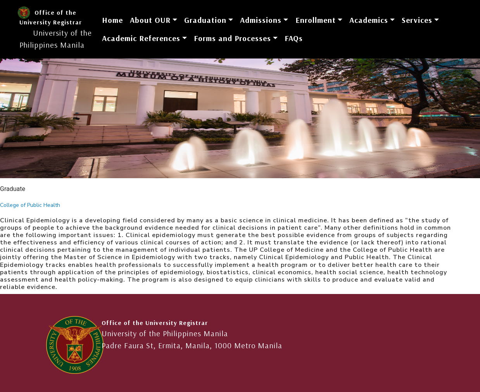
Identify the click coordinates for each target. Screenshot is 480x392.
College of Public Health (30, 205)
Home (112, 20)
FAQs (294, 38)
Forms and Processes (232, 38)
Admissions (260, 20)
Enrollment (315, 20)
